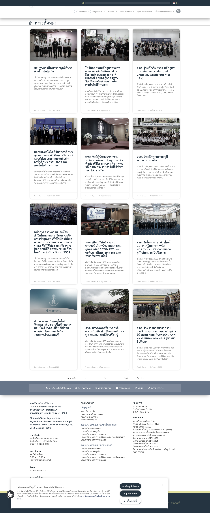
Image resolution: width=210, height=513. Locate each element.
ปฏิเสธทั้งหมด (130, 493)
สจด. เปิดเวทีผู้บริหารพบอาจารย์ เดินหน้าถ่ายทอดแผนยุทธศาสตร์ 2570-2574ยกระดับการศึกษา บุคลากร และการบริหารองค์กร (103, 249)
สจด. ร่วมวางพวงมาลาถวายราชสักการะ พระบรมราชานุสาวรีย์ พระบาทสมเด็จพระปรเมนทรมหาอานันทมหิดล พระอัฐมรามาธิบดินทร (156, 334)
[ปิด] (163, 485)
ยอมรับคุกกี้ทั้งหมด (130, 486)
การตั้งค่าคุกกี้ (130, 501)
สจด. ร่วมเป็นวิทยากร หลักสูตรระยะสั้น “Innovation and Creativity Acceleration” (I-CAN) (156, 73)
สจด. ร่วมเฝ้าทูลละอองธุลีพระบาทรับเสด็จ (152, 158)
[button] (178, 12)
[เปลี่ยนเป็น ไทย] (176, 3)
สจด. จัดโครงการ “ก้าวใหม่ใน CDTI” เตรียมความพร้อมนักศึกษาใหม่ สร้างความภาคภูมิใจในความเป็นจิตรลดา (154, 247)
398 (126, 378)
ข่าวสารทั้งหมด (43, 22)
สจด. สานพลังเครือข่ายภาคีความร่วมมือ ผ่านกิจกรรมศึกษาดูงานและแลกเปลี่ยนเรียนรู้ (104, 331)
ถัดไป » (140, 378)
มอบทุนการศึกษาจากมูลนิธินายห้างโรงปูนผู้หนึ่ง (53, 69)
